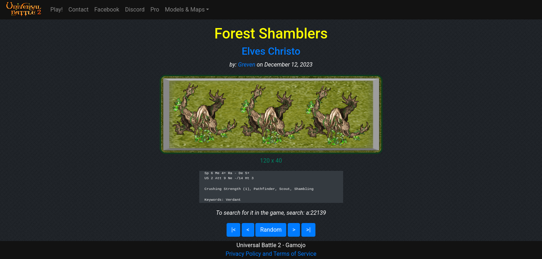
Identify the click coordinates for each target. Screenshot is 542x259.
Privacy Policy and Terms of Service (271, 253)
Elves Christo (271, 51)
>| (308, 229)
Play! (56, 9)
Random (271, 229)
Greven (246, 64)
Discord (135, 9)
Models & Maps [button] (185, 9)
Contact (78, 9)
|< (233, 229)
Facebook (106, 9)
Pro (154, 9)
